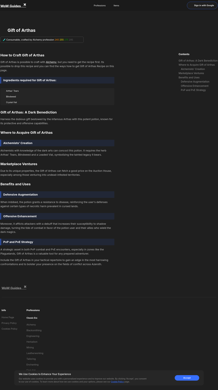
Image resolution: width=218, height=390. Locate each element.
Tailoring (31, 358)
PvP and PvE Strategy (193, 90)
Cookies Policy (9, 328)
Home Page (8, 317)
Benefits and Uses (189, 77)
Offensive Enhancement (194, 86)
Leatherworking (34, 353)
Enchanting (32, 364)
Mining (30, 347)
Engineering (32, 336)
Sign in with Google (202, 5)
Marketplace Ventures (191, 73)
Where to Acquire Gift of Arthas (197, 64)
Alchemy (51, 62)
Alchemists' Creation (193, 69)
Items (116, 5)
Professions (100, 5)
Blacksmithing (33, 330)
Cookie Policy (117, 381)
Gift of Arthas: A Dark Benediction (198, 60)
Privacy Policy (9, 323)
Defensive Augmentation (195, 81)
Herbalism (31, 341)
